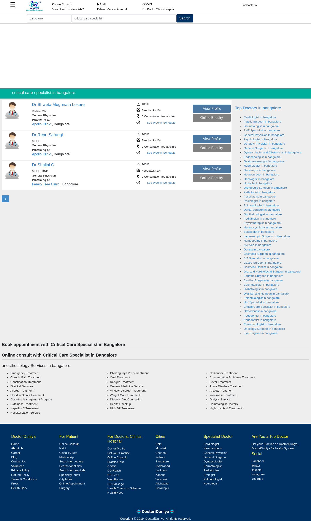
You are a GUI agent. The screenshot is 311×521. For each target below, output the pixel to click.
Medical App (67, 457)
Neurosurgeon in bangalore (261, 174)
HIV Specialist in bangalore (261, 302)
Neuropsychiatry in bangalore (263, 227)
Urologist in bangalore (258, 183)
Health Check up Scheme (124, 488)
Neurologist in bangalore (259, 170)
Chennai (161, 452)
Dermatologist (212, 466)
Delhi (159, 444)
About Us (17, 448)
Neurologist (210, 483)
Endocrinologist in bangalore (262, 157)
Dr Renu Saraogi (47, 134)
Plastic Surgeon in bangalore (262, 121)
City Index (65, 479)
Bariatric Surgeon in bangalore (263, 275)
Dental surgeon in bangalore (262, 209)
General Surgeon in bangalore (263, 148)
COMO (111, 466)
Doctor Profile (116, 448)
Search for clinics (70, 466)
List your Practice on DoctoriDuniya (274, 444)
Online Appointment (72, 483)
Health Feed (115, 492)
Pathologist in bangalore (259, 192)
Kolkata (160, 457)
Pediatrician (211, 470)
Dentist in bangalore (257, 249)
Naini (62, 448)
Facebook (258, 461)
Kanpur (160, 474)
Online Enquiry (211, 117)
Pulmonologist (212, 479)
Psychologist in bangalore (260, 139)
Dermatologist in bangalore (261, 126)
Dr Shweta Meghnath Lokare (58, 104)
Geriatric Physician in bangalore (264, 143)
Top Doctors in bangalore (258, 108)
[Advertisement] (155, 56)
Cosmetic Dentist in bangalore (263, 267)
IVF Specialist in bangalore (261, 258)
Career (15, 452)
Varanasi (161, 479)
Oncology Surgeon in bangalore (264, 328)
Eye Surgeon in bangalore (261, 333)
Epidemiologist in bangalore (262, 298)
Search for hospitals (72, 470)
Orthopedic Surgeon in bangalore (265, 187)
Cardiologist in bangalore (260, 117)
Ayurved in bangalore (257, 245)
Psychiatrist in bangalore (260, 196)
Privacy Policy (20, 470)
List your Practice (118, 453)
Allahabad (162, 483)
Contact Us (18, 461)
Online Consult (69, 444)
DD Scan (113, 475)
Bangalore (162, 461)
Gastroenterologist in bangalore (264, 161)
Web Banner (115, 479)
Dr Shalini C (43, 165)
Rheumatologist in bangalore (262, 324)
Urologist (209, 474)
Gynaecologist (212, 461)
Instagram (258, 474)
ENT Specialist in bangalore (262, 130)
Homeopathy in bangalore (260, 240)
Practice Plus (115, 462)
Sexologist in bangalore (259, 231)
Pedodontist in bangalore (260, 315)
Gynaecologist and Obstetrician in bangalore (272, 152)
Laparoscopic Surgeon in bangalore (267, 236)
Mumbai (161, 448)
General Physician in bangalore (264, 135)
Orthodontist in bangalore (260, 311)
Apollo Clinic (41, 124)
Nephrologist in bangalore (260, 165)
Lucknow (161, 470)
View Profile (212, 108)
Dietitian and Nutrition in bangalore (266, 293)
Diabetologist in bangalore (261, 289)
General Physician (215, 452)
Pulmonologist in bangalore (261, 205)
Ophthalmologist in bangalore (263, 214)
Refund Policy (20, 474)
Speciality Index (69, 474)
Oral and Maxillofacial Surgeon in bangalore (272, 271)
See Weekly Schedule (161, 122)
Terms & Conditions (24, 479)
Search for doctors (71, 461)
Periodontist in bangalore (260, 320)
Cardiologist (211, 444)
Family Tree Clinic (45, 184)
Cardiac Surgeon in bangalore (263, 280)
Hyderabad (163, 466)
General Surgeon (214, 457)
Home (15, 444)
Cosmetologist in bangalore (261, 284)
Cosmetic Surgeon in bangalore (264, 253)
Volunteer (17, 466)
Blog (14, 457)
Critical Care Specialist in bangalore (267, 306)
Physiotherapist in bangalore (262, 223)
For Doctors (250, 5)
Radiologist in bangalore (259, 200)
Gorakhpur (162, 488)
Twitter (256, 465)
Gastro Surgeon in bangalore (262, 262)
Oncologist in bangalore (259, 179)
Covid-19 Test (68, 452)
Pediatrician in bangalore (260, 218)
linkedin (257, 470)
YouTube (257, 478)
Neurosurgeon (212, 448)
